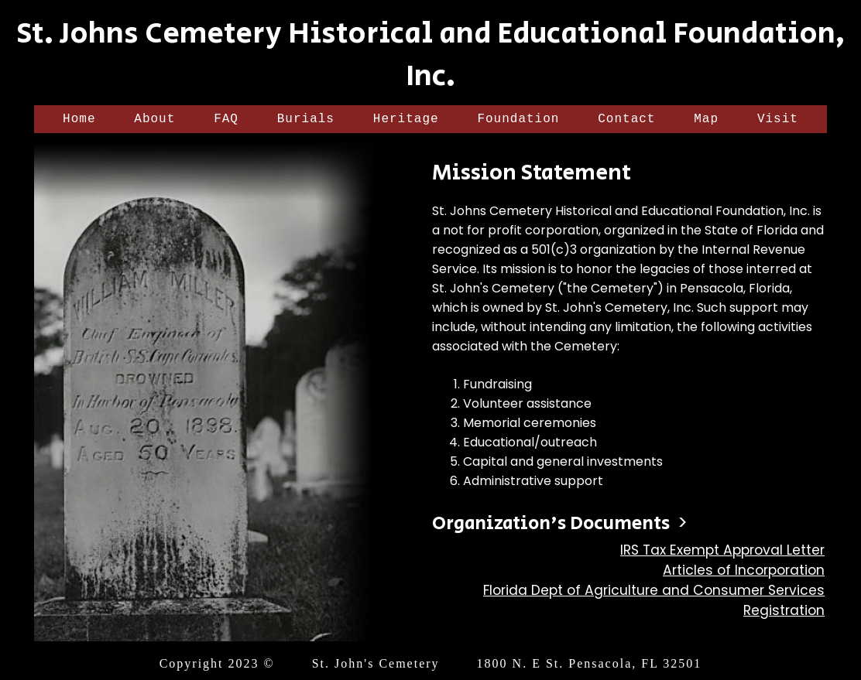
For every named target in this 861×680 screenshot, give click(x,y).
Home (79, 120)
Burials (305, 120)
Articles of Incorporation (744, 573)
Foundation (518, 120)
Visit (777, 120)
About (154, 120)
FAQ (226, 120)
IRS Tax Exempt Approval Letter (722, 553)
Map (706, 120)
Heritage (406, 120)
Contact (626, 120)
